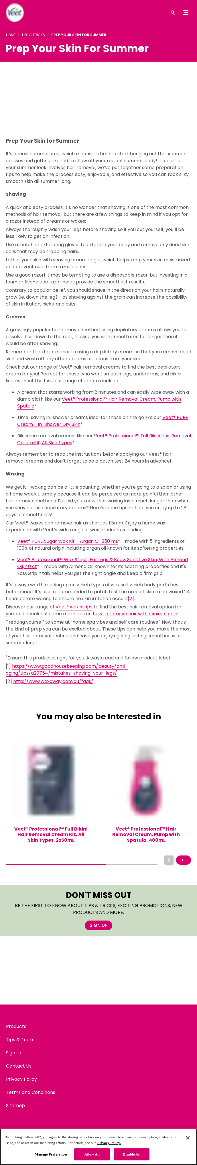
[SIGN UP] (98, 925)
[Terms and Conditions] (31, 1092)
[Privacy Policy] (21, 1079)
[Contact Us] (19, 1066)
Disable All (132, 1154)
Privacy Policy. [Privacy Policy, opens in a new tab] (109, 1143)
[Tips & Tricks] (20, 1039)
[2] (131, 598)
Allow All (92, 1154)
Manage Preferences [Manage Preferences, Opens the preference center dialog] (51, 1154)
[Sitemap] (15, 1105)
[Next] (183, 860)
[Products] (16, 1026)
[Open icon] (173, 12)
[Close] (188, 1137)
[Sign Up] (14, 1053)
